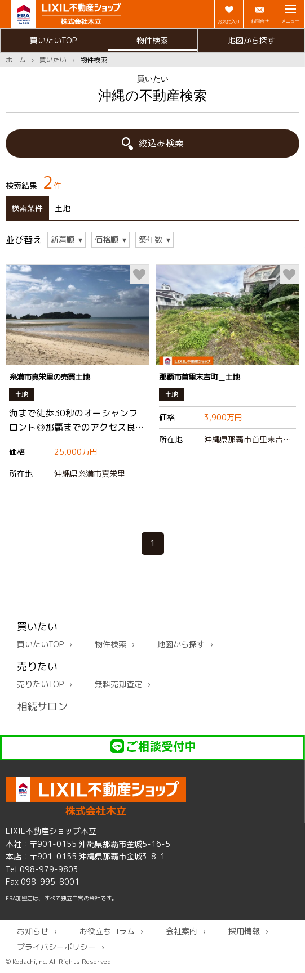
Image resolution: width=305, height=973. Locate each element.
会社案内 (181, 931)
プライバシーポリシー (56, 946)
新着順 (62, 240)
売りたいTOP (40, 684)
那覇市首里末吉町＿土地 (199, 377)
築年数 (150, 240)
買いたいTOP (53, 40)
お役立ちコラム (107, 931)
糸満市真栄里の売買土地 (49, 377)
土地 (21, 394)
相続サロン (42, 707)
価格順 (106, 240)
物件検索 (152, 40)
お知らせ (32, 931)
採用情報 (244, 931)
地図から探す (251, 40)
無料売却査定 (118, 684)
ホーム (16, 60)
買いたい (53, 60)
